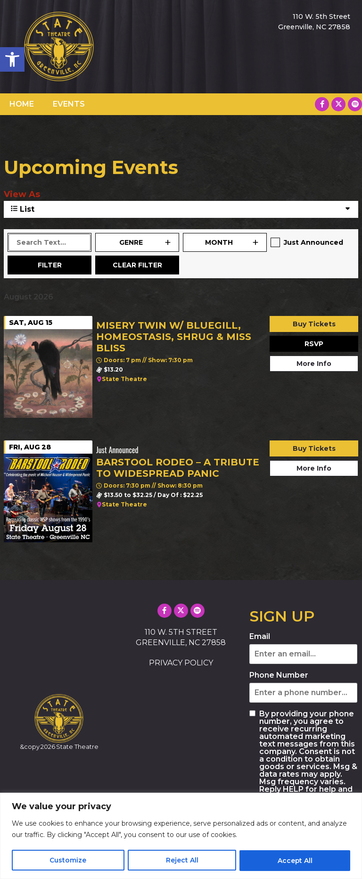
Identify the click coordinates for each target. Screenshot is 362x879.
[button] (12, 59)
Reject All (181, 860)
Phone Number (278, 675)
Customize (67, 860)
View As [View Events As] (22, 194)
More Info (313, 363)
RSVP (313, 344)
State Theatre (124, 379)
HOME (21, 104)
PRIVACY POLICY (181, 662)
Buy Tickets (314, 324)
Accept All (295, 860)
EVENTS (69, 104)
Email (259, 636)
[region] (181, 836)
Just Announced (313, 242)
